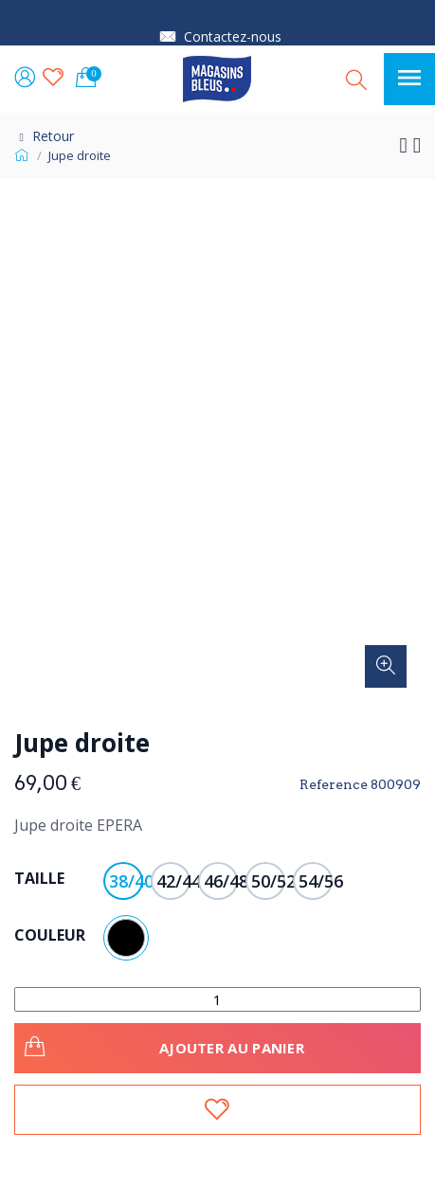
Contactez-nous (232, 36)
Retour (44, 136)
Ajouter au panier (161, 1045)
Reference (333, 784)
